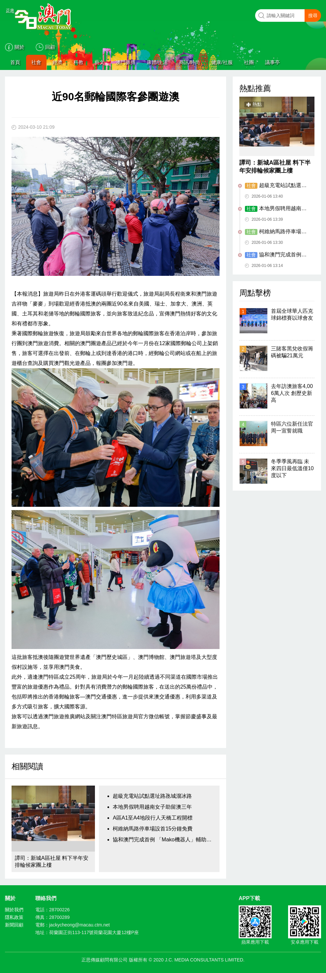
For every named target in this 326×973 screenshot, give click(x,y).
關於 (19, 47)
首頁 (15, 62)
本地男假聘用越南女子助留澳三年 (152, 807)
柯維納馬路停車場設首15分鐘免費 (153, 828)
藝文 (99, 62)
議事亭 (272, 62)
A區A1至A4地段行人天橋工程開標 (153, 818)
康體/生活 (157, 62)
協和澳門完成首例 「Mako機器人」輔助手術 (164, 839)
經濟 (57, 62)
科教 (78, 62)
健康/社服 (221, 62)
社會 (36, 62)
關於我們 (14, 909)
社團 (249, 62)
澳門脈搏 (125, 62)
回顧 (50, 47)
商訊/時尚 (189, 62)
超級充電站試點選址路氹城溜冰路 (152, 796)
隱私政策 (14, 917)
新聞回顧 (14, 924)
